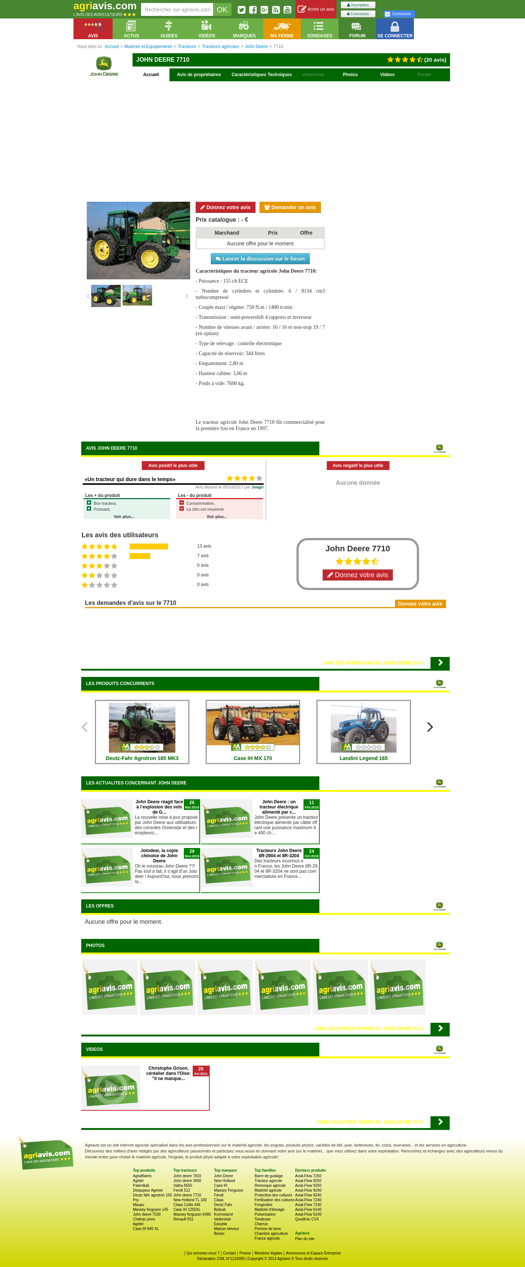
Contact (229, 1253)
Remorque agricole (270, 1185)
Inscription (358, 5)
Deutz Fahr (223, 1205)
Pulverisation (264, 1214)
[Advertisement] (265, 140)
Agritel (138, 1181)
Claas (219, 1200)
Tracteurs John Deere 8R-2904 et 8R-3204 (279, 853)
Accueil (151, 74)
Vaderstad (222, 1219)
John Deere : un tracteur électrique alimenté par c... (279, 807)
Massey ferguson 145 (150, 1210)
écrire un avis (316, 9)
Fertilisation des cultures (274, 1200)
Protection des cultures (273, 1195)
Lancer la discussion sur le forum (260, 259)
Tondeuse (262, 1219)
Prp (136, 1200)
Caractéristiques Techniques (261, 74)
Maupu (138, 1205)
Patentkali (141, 1185)
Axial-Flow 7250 (308, 1176)
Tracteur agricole (268, 1181)
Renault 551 (183, 1219)
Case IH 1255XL (187, 1210)
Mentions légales (268, 1253)
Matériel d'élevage (269, 1210)
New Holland (224, 1181)
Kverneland (223, 1214)
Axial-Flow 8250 (308, 1181)
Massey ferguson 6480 (192, 1214)
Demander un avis (290, 207)
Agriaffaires (142, 1176)
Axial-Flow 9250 (308, 1185)
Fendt (219, 1195)
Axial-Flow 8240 (308, 1195)
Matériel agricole (267, 1190)
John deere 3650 (187, 1181)
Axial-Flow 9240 (308, 1190)
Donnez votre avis (225, 207)
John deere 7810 (187, 1176)
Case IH (220, 1185)
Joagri (257, 487)
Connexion (358, 13)
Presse (245, 1253)
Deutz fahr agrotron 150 (152, 1195)
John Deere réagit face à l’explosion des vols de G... (159, 807)
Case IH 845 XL (146, 1229)
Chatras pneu (144, 1219)
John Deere (223, 1176)
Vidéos (387, 74)
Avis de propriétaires (199, 74)
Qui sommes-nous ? (202, 1253)
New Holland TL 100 (190, 1200)
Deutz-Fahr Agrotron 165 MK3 (142, 758)
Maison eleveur (226, 1229)
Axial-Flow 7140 (308, 1205)
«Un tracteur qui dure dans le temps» (130, 479)
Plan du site (304, 1239)
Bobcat (220, 1210)
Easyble (220, 1224)
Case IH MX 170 (253, 758)
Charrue (261, 1224)
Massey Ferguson (228, 1190)
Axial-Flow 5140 (308, 1214)
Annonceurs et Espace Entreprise (313, 1253)
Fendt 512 (182, 1190)
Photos (350, 74)
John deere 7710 (187, 1195)
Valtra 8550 (183, 1185)
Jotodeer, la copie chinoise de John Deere (159, 856)
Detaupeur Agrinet (148, 1190)
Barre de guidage (268, 1176)
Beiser (219, 1234)
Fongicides (263, 1205)
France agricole (267, 1238)
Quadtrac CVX (307, 1219)
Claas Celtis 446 (187, 1205)
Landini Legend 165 (364, 758)
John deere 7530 (147, 1214)
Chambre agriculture (271, 1234)
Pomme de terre (267, 1229)
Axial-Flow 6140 (308, 1210)
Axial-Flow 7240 (308, 1200)
